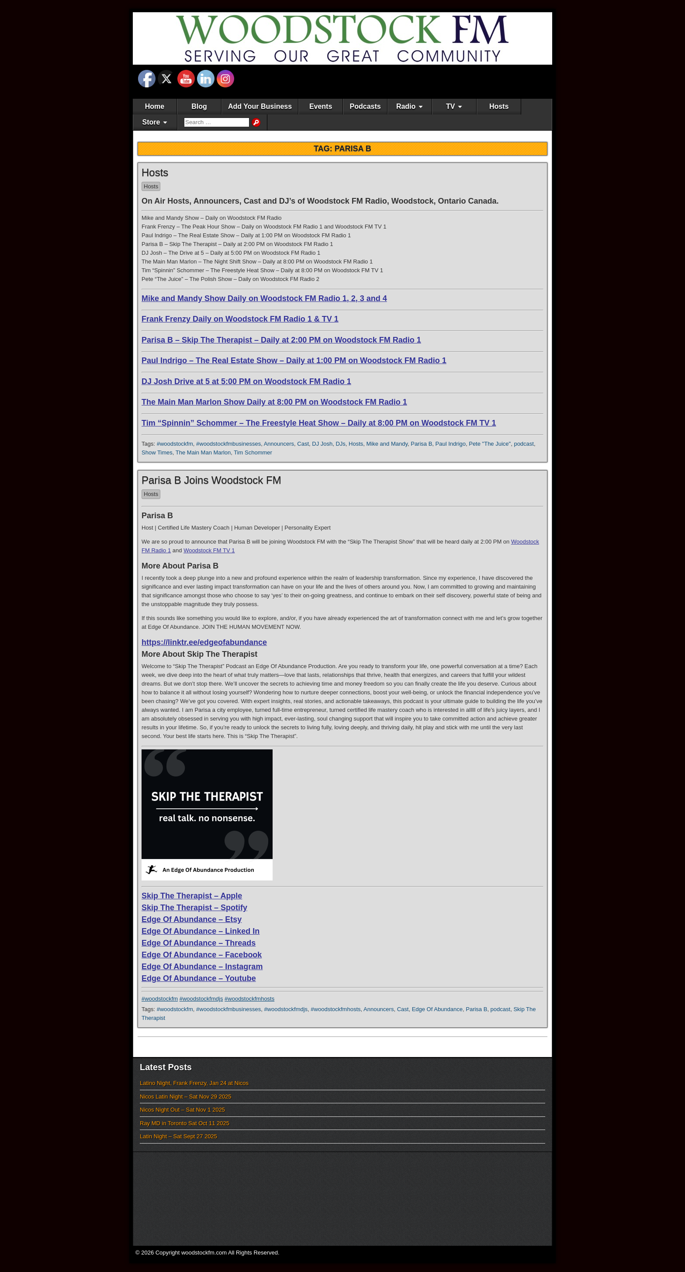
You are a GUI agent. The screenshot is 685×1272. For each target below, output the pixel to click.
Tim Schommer (253, 452)
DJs (340, 443)
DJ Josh (322, 443)
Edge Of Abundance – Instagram (202, 966)
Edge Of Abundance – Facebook (202, 954)
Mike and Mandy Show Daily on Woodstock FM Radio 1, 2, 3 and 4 (264, 298)
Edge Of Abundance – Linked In (200, 931)
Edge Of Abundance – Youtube (199, 978)
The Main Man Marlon (203, 452)
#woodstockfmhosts (249, 998)
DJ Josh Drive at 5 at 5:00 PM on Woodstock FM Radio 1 (246, 381)
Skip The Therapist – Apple (192, 895)
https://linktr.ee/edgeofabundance (204, 642)
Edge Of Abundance (437, 1009)
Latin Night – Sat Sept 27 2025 (178, 1136)
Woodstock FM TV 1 (209, 550)
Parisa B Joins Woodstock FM (211, 480)
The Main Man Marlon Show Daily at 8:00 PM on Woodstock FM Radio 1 (274, 402)
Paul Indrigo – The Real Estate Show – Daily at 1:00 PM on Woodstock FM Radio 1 (294, 360)
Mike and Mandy (387, 443)
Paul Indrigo (451, 443)
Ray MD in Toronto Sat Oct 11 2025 (184, 1123)
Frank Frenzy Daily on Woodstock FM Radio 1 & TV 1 (240, 319)
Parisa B (421, 443)
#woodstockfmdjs (201, 998)
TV (450, 106)
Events (320, 106)
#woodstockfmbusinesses (228, 443)
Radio (405, 106)
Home (154, 106)
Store (151, 122)
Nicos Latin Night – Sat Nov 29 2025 (186, 1096)
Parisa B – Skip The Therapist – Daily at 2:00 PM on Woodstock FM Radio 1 (281, 340)
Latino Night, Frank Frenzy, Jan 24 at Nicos (194, 1083)
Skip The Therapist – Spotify (194, 907)
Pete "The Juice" (490, 443)
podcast (524, 443)
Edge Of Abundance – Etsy (192, 919)
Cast (303, 443)
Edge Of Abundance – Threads (199, 943)
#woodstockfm (175, 443)
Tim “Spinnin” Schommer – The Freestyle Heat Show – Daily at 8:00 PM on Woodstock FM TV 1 (319, 423)
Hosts (499, 106)
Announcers (279, 443)
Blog (199, 106)
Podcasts (365, 106)
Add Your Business (260, 106)
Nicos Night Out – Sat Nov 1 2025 (182, 1109)
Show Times (157, 452)
